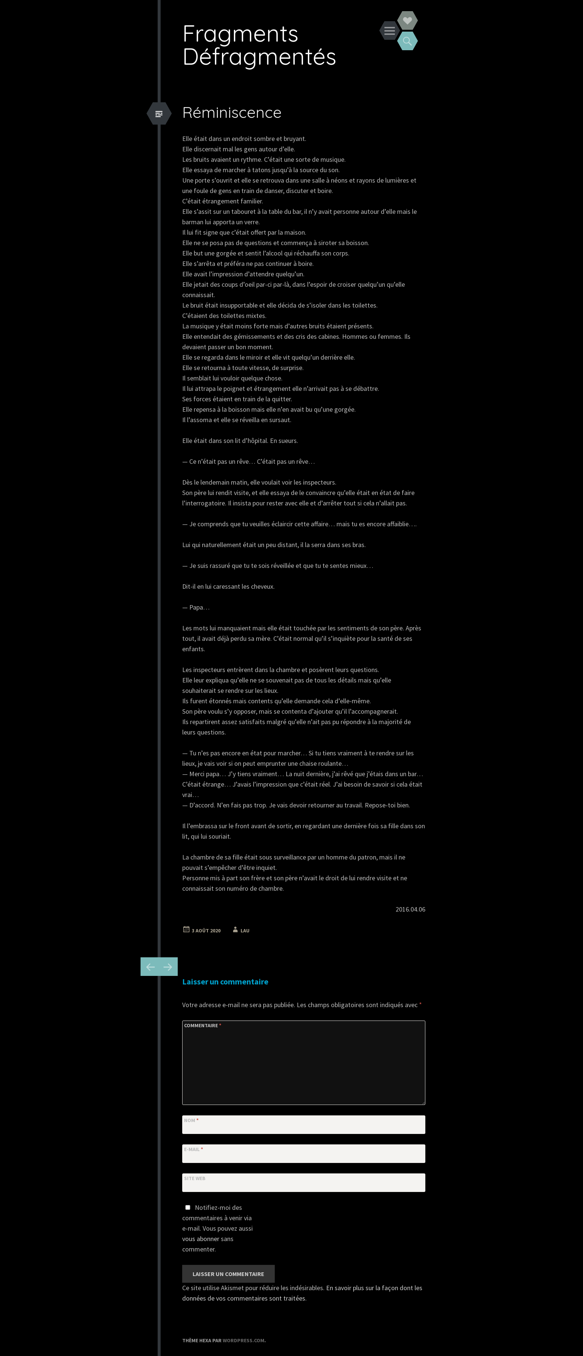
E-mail (193, 1149)
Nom (191, 1120)
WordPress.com (243, 1340)
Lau (245, 930)
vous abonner (200, 1238)
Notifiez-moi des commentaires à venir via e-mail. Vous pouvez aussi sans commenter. (217, 1228)
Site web (195, 1178)
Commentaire (202, 1025)
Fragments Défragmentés (259, 44)
